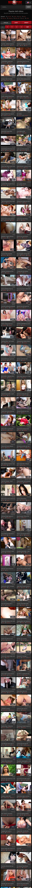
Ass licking (8, 115)
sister (27, 18)
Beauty (23, 220)
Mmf (26, 45)
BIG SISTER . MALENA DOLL (7, 376)
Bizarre (9, 255)
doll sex (4, 18)
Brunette (20, 307)
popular (6, 22)
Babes (25, 202)
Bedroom (23, 80)
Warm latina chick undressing (8, 498)
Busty (25, 132)
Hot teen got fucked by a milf (8, 778)
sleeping (10, 18)
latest (16, 22)
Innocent (8, 832)
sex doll (9, 16)
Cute (10, 167)
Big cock (4, 63)
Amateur (7, 45)
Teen (27, 552)
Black (22, 97)
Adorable (20, 482)
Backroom (5, 167)
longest (26, 22)
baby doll (17, 18)
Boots (24, 587)
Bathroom (5, 430)
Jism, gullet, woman (21, 184)
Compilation (10, 850)
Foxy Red (19, 848)
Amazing (4, 360)
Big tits (9, 63)
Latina (7, 500)
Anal (13, 45)
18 (3, 45)
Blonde (13, 80)
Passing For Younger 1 (22, 656)
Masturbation (9, 885)
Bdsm (19, 587)
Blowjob (27, 97)
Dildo (13, 220)
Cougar (10, 675)
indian (15, 16)
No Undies (19, 114)
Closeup (24, 657)
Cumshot (26, 115)
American (10, 815)
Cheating (4, 675)
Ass (9, 185)
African (19, 867)
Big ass (19, 63)
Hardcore (8, 622)
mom (20, 16)
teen (25, 16)
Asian (8, 150)
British (4, 850)
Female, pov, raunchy (22, 638)
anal (23, 18)
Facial (23, 185)
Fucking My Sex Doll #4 (22, 743)
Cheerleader (5, 710)
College (10, 325)
